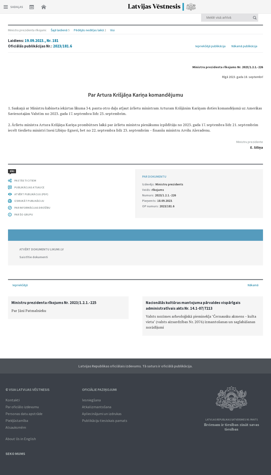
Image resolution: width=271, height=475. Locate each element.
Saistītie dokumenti (33, 257)
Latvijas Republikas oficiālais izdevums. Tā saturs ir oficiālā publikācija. (135, 366)
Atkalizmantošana (96, 407)
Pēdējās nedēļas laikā (89, 30)
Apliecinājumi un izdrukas (102, 413)
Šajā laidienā (59, 30)
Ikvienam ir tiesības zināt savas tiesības (231, 426)
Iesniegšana (91, 400)
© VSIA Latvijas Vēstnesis (27, 389)
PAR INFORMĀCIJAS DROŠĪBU (32, 207)
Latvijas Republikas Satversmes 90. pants (231, 419)
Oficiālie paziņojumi (99, 389)
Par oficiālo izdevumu (22, 407)
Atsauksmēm (15, 427)
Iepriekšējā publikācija (210, 46)
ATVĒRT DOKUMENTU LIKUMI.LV (41, 249)
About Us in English (20, 438)
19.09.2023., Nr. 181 (41, 40)
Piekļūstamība (16, 420)
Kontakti (12, 400)
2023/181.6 (62, 46)
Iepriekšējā (20, 285)
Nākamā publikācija (244, 46)
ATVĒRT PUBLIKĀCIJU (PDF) (31, 194)
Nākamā (253, 285)
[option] (68, 307)
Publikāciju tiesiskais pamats (104, 420)
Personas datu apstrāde (24, 413)
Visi (112, 30)
